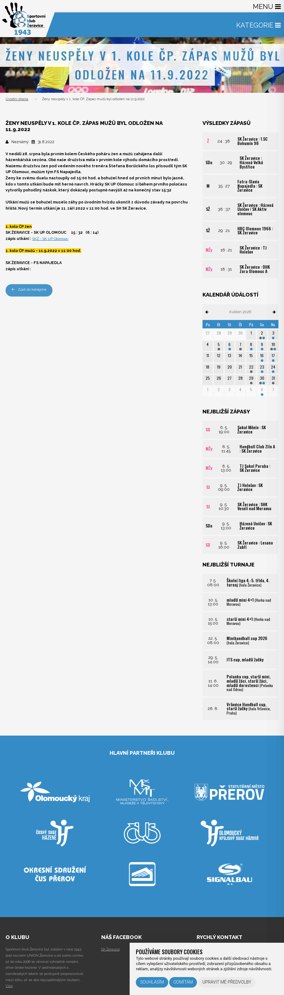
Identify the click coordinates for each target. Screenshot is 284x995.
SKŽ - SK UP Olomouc (50, 238)
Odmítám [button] (183, 982)
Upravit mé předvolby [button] (226, 982)
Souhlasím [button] (152, 982)
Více (9, 986)
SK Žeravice (110, 949)
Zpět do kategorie (29, 290)
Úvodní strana (17, 99)
